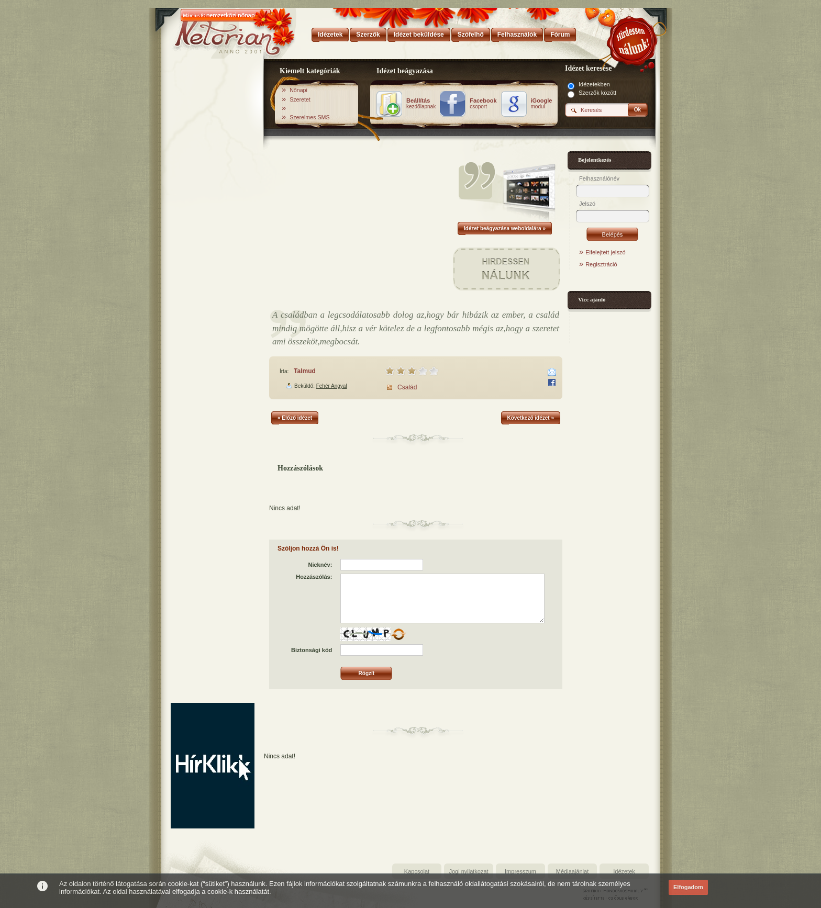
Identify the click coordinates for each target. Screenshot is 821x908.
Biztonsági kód (311, 650)
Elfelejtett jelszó (605, 252)
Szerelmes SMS (309, 117)
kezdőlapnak (421, 103)
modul (541, 103)
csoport (483, 103)
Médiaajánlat (572, 871)
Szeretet (300, 99)
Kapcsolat (416, 871)
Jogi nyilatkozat (468, 871)
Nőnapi (298, 90)
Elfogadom (688, 887)
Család (407, 387)
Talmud (305, 371)
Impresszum (520, 871)
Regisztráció (601, 264)
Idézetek (624, 871)
